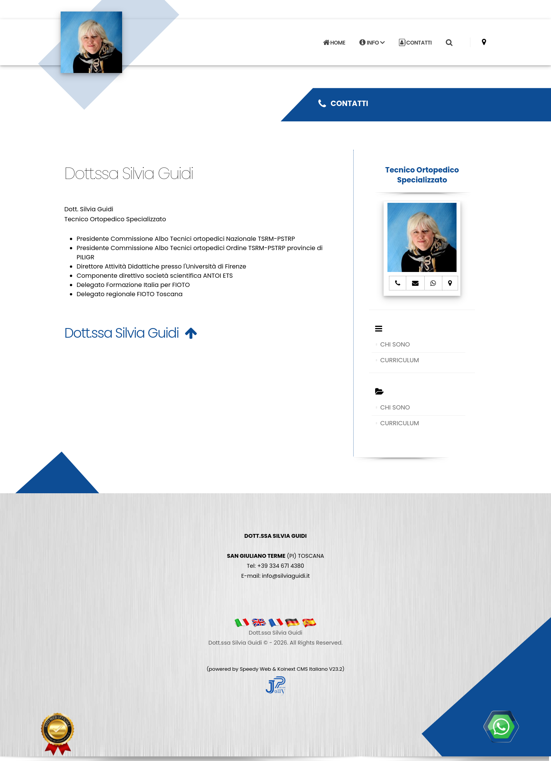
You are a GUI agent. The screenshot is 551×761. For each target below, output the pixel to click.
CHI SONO (395, 344)
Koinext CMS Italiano (303, 669)
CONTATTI (415, 42)
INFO (371, 43)
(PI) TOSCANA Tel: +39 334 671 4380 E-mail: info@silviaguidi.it (275, 556)
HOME (334, 42)
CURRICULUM (399, 360)
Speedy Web (255, 669)
